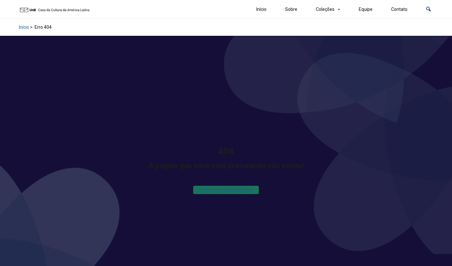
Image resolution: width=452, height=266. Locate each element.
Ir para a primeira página (226, 190)
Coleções (325, 9)
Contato (399, 9)
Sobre (291, 9)
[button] (428, 9)
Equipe (366, 9)
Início (261, 9)
